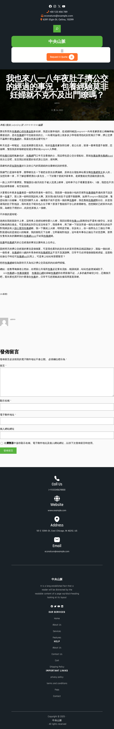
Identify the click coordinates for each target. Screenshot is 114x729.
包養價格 (91, 192)
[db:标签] (4, 294)
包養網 (20, 135)
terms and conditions (57, 683)
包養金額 (28, 131)
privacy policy (57, 677)
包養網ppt (22, 256)
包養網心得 (18, 131)
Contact (57, 696)
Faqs (57, 689)
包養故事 (95, 155)
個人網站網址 (7, 429)
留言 (3, 365)
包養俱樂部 (23, 273)
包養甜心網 (38, 273)
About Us (57, 624)
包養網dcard (106, 155)
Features (57, 637)
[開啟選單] (62, 51)
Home (57, 618)
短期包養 (17, 165)
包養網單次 (97, 172)
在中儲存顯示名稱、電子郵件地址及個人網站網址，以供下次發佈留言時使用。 (49, 443)
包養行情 (7, 155)
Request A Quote (58, 57)
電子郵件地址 (8, 414)
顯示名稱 (5, 400)
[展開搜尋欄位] (57, 28)
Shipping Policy (57, 666)
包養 (52, 145)
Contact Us (57, 654)
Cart (57, 660)
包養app (76, 220)
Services (57, 631)
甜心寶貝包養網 (22, 228)
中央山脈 (57, 41)
